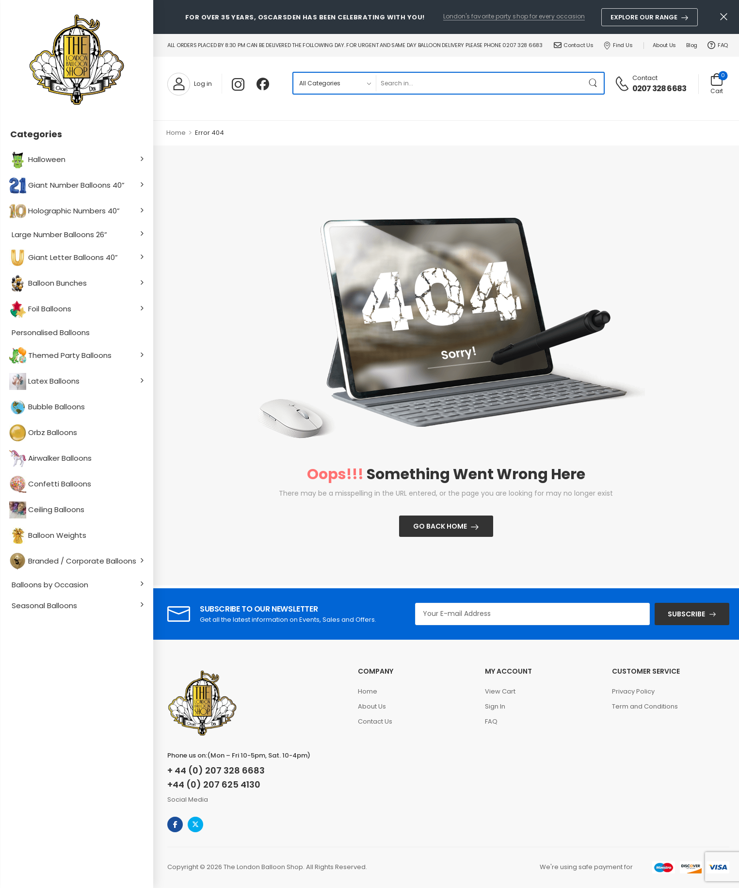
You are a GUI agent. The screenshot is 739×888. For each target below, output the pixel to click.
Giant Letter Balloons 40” (65, 257)
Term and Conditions (645, 706)
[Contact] (623, 83)
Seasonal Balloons (44, 605)
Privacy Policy (633, 691)
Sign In (495, 706)
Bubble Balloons (48, 407)
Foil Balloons (41, 309)
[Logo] (76, 60)
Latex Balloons (46, 381)
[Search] (479, 83)
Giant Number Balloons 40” (68, 185)
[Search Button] (594, 83)
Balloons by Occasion (50, 585)
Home (176, 132)
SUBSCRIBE (686, 614)
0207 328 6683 (659, 88)
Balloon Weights (49, 535)
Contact (645, 77)
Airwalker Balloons (52, 458)
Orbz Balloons (44, 432)
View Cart (500, 691)
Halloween (38, 159)
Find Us (618, 45)
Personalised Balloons (51, 332)
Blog (691, 45)
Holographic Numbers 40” (66, 211)
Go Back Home (440, 526)
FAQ (717, 45)
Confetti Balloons (51, 484)
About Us (664, 45)
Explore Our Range (643, 17)
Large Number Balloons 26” (59, 234)
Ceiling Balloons (48, 509)
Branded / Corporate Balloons (74, 561)
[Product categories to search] (334, 83)
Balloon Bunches (49, 283)
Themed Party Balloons (62, 355)
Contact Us (574, 45)
